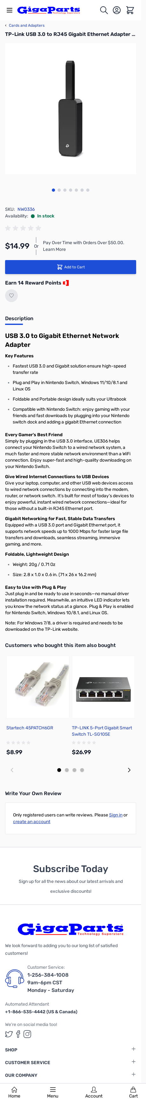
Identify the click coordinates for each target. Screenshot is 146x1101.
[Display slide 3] (74, 770)
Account (93, 1093)
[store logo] (52, 10)
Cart (133, 1093)
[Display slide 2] (67, 770)
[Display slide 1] (59, 770)
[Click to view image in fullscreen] (70, 108)
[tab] (19, 320)
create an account (31, 821)
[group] (24, 228)
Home (14, 1093)
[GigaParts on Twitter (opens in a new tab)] (9, 1034)
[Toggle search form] (104, 10)
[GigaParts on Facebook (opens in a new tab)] (18, 1034)
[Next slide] (129, 770)
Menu (52, 1093)
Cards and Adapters (25, 25)
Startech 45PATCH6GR (29, 728)
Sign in (115, 815)
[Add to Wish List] (11, 295)
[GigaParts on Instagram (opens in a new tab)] (27, 1034)
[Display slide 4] (82, 770)
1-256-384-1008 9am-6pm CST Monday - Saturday (50, 982)
